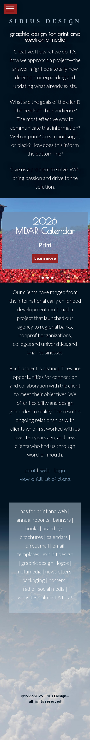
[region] (45, 240)
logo (59, 470)
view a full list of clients (45, 479)
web (44, 470)
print (30, 470)
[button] (45, 240)
